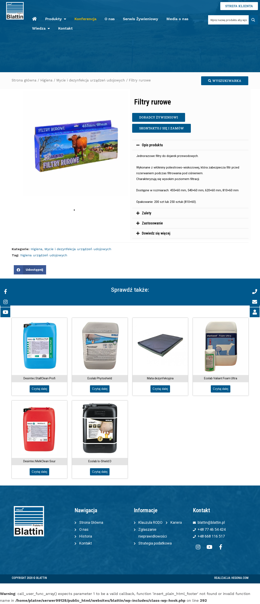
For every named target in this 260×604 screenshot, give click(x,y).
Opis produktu (152, 145)
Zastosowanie (152, 223)
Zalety (146, 213)
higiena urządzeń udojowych (43, 255)
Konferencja (85, 19)
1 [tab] (74, 210)
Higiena (46, 80)
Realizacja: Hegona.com (231, 578)
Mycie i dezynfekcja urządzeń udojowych (90, 80)
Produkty (55, 19)
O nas (110, 19)
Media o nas (177, 19)
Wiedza (41, 28)
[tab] (190, 145)
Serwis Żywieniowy (140, 19)
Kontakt (65, 28)
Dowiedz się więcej (156, 233)
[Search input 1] (228, 20)
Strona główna (24, 80)
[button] (224, 80)
